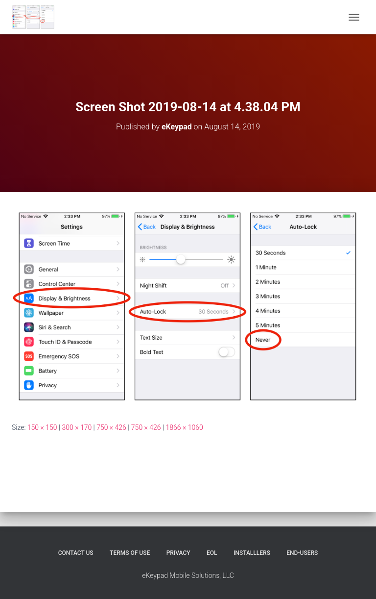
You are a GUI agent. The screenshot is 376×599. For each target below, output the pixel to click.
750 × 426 (111, 427)
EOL (212, 552)
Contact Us (76, 552)
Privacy (178, 552)
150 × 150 (42, 427)
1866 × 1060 (184, 427)
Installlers (252, 552)
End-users (302, 552)
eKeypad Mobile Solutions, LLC (188, 575)
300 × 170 (77, 427)
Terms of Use (130, 552)
